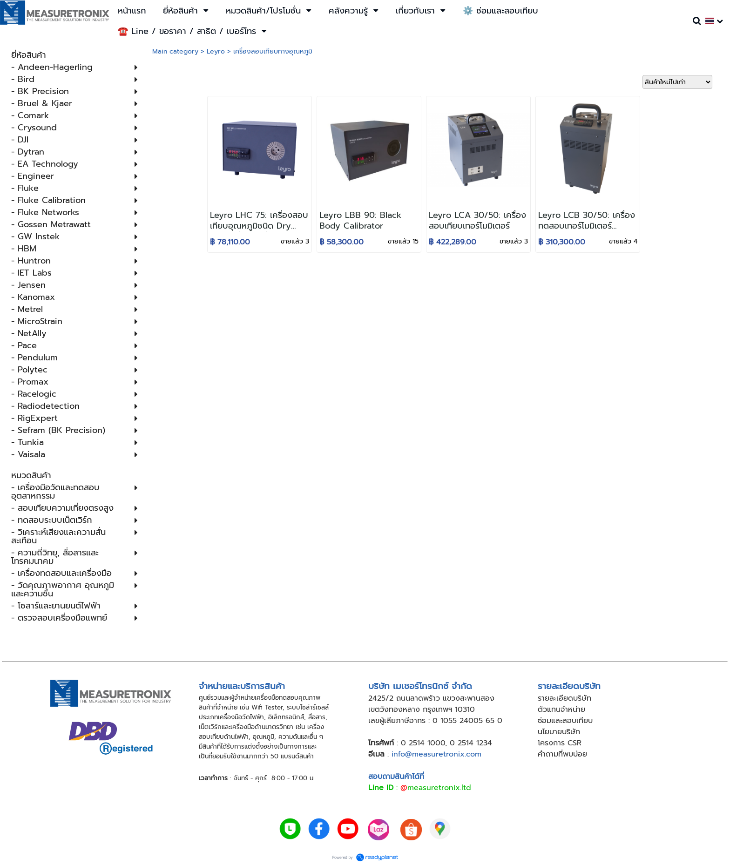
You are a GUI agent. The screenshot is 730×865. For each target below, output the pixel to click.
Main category (175, 51)
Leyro (216, 51)
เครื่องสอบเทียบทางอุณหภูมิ (272, 51)
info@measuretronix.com (436, 754)
